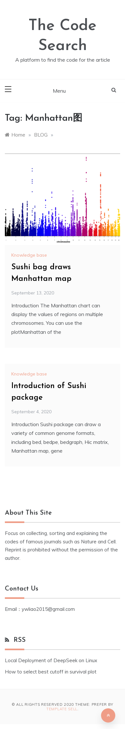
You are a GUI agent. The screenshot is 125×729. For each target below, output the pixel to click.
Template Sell (61, 709)
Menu (59, 90)
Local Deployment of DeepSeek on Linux (51, 660)
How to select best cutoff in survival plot (51, 672)
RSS (20, 640)
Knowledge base (29, 255)
